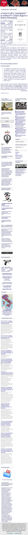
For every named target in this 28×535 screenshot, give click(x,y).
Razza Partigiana (13, 50)
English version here (5, 205)
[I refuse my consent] (26, 528)
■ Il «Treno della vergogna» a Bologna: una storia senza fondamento (20, 117)
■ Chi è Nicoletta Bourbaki (20, 111)
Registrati (17, 152)
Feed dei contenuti (18, 155)
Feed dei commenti (18, 156)
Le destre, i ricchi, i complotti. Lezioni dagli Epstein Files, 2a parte (6, 322)
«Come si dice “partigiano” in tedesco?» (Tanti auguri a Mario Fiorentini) (14, 15)
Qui (2, 149)
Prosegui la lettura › (24, 90)
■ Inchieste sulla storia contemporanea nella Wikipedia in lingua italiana (20, 129)
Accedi (16, 153)
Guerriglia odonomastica (6, 314)
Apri (2, 147)
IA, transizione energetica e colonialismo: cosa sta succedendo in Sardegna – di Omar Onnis (6, 405)
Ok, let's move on (10, 533)
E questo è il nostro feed (7, 282)
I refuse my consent (18, 533)
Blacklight (16, 529)
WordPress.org (18, 158)
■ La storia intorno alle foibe (20, 124)
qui (9, 280)
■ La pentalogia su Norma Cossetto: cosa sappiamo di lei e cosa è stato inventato (20, 113)
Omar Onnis (3, 387)
